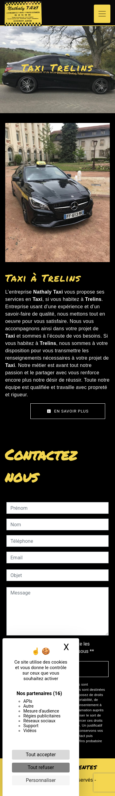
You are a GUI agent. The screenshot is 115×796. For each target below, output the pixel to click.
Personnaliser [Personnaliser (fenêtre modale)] (41, 780)
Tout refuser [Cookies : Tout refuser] (41, 767)
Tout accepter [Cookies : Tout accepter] (41, 754)
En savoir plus (68, 411)
